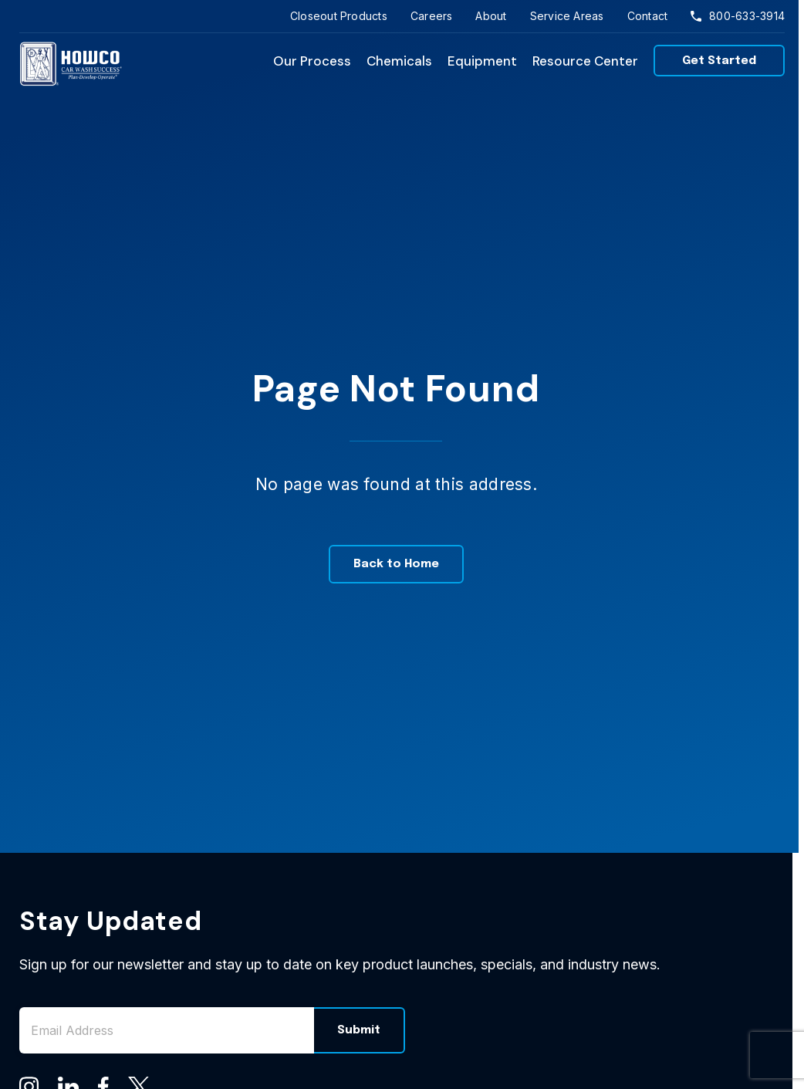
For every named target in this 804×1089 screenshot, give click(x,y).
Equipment (482, 60)
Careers (431, 15)
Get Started (719, 61)
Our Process (312, 60)
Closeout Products (338, 15)
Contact (647, 15)
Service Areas (567, 15)
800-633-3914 (738, 15)
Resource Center (585, 60)
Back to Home (396, 564)
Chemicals (399, 60)
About (490, 15)
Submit (358, 1030)
